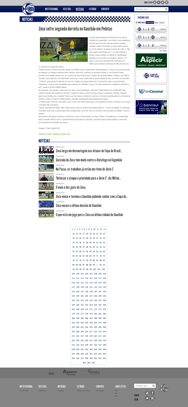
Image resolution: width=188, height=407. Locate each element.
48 (87, 247)
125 (99, 282)
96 (80, 269)
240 (77, 349)
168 (77, 309)
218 (86, 336)
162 (86, 305)
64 (73, 256)
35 (77, 242)
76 (80, 260)
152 (77, 300)
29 (90, 238)
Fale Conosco (100, 390)
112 (77, 278)
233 (82, 345)
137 (82, 291)
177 (82, 314)
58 (87, 251)
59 (90, 251)
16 (80, 233)
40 (94, 242)
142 (104, 291)
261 (99, 358)
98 (87, 269)
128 (77, 287)
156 (95, 300)
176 (77, 314)
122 (86, 282)
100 (94, 269)
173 (99, 309)
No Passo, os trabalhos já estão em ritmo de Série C (84, 169)
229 (99, 340)
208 (77, 331)
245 (99, 349)
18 (87, 233)
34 (73, 242)
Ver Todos (163, 51)
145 (82, 296)
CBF (116, 390)
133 (99, 287)
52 (101, 247)
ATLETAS (67, 9)
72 (101, 256)
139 (91, 291)
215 (73, 336)
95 (77, 269)
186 (86, 318)
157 (99, 300)
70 (94, 256)
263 (84, 362)
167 (73, 309)
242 (86, 349)
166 (104, 305)
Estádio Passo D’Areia (83, 390)
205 (99, 327)
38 (87, 242)
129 (82, 287)
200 (77, 327)
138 (86, 291)
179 (91, 314)
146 (86, 296)
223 (73, 340)
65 (77, 256)
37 (84, 242)
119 (73, 282)
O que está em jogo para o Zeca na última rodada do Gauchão (89, 214)
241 (82, 349)
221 (99, 336)
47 (84, 247)
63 (104, 251)
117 (99, 278)
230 (104, 340)
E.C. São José (24, 390)
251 (91, 354)
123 (91, 282)
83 (104, 260)
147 (91, 296)
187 (91, 318)
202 (86, 327)
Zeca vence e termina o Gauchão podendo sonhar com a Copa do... (92, 196)
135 (73, 291)
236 (95, 345)
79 (90, 260)
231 (73, 345)
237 (99, 345)
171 (91, 309)
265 (93, 362)
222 (104, 336)
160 (77, 305)
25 (77, 238)
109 (99, 273)
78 (87, 260)
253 (99, 354)
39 (90, 242)
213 (99, 331)
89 (90, 265)
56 (80, 251)
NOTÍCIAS (80, 9)
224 (77, 340)
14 (73, 233)
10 (94, 229)
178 (86, 314)
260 (95, 358)
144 (77, 296)
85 (77, 265)
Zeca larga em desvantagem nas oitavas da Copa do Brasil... (89, 150)
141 (99, 291)
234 (86, 345)
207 (73, 331)
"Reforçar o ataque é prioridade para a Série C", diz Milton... (88, 178)
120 (77, 282)
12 (101, 229)
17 (84, 233)
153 (82, 300)
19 (90, 233)
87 (84, 265)
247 (73, 354)
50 (94, 247)
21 (97, 233)
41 (97, 242)
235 (91, 345)
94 (74, 269)
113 (82, 278)
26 (80, 238)
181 (99, 314)
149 (99, 296)
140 (95, 291)
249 (82, 354)
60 (94, 251)
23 (104, 233)
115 (91, 278)
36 (80, 242)
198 (104, 322)
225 (82, 340)
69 (90, 256)
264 (88, 362)
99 (91, 269)
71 (97, 256)
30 (94, 238)
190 (104, 318)
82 (101, 260)
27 (84, 238)
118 (104, 278)
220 (95, 336)
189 (99, 318)
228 (95, 340)
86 (80, 265)
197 (99, 322)
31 (97, 238)
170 (86, 309)
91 (97, 265)
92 (101, 265)
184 (77, 318)
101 (99, 269)
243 (91, 349)
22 (101, 233)
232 (77, 345)
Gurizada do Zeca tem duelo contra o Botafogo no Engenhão (89, 160)
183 (73, 318)
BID (116, 396)
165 (99, 305)
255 (73, 358)
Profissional (150, 22)
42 (101, 242)
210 (86, 331)
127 (73, 287)
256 (77, 358)
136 (77, 291)
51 (97, 247)
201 (82, 327)
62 (101, 251)
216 (77, 336)
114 (86, 278)
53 (104, 247)
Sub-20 (162, 22)
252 (95, 354)
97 (84, 269)
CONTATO (105, 9)
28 (87, 238)
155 (91, 300)
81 (97, 260)
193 (82, 322)
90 (94, 265)
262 (104, 358)
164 (95, 305)
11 (98, 229)
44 (73, 247)
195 (91, 322)
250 (86, 354)
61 (97, 251)
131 (91, 287)
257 (82, 358)
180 (95, 314)
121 (82, 282)
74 (73, 260)
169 (82, 309)
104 (77, 273)
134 (104, 287)
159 (73, 305)
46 (80, 247)
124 (95, 282)
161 (82, 305)
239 (73, 349)
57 (84, 251)
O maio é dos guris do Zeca (71, 187)
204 (95, 327)
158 (104, 300)
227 (91, 340)
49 (90, 247)
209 (82, 331)
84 (73, 265)
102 (103, 269)
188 (95, 318)
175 (73, 314)
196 (95, 322)
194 (86, 322)
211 (91, 331)
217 (82, 336)
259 (91, 358)
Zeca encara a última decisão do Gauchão (78, 205)
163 (91, 305)
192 (77, 322)
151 (73, 300)
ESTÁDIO (92, 9)
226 (86, 340)
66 (80, 256)
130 (86, 287)
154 (86, 300)
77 (84, 260)
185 (82, 318)
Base (156, 22)
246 (104, 349)
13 (104, 229)
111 (73, 278)
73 (104, 256)
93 (104, 265)
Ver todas (61, 390)
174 (104, 309)
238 (104, 345)
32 (101, 238)
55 (77, 251)
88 (87, 265)
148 (95, 296)
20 (94, 233)
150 (104, 296)
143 (73, 296)
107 (91, 273)
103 (73, 273)
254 (104, 354)
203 (91, 327)
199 (73, 327)
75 (77, 260)
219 (91, 336)
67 (84, 256)
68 (87, 256)
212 (95, 331)
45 (77, 247)
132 (95, 287)
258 (86, 358)
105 (82, 273)
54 (73, 251)
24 (73, 238)
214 (104, 331)
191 (73, 322)
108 (95, 273)
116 (95, 278)
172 (95, 309)
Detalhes (163, 29)
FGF (116, 393)
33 (104, 238)
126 (104, 282)
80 (94, 260)
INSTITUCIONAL (51, 9)
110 (104, 273)
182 (104, 314)
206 (104, 327)
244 (95, 349)
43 (104, 242)
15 (77, 233)
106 (86, 273)
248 (77, 354)
